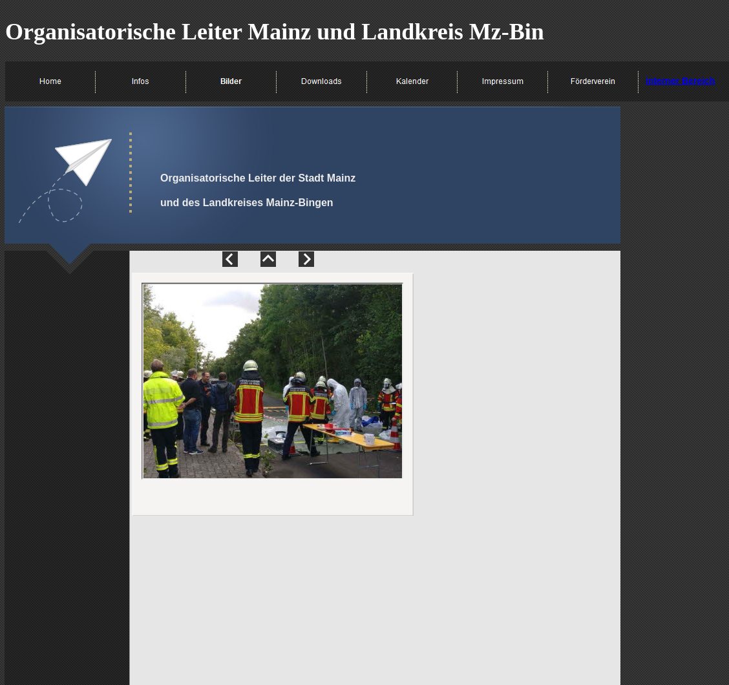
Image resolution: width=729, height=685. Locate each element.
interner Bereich (680, 81)
